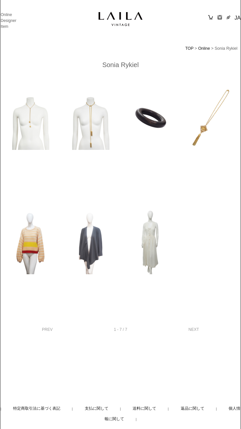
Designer (8, 20)
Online (6, 14)
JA (237, 18)
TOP (189, 48)
